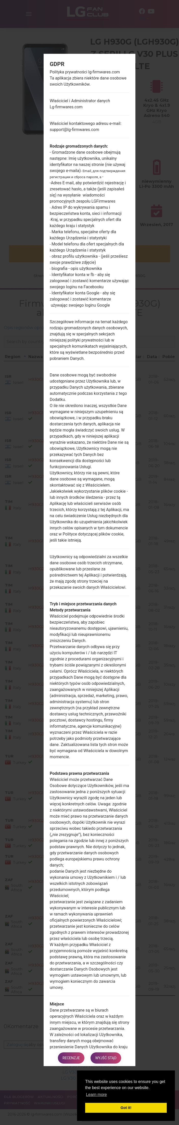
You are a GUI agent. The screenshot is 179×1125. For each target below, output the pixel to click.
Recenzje (71, 1058)
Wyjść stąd (106, 1058)
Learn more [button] (96, 1094)
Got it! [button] (126, 1108)
